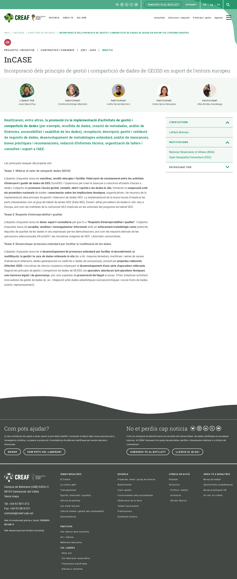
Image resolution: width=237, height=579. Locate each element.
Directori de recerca (41, 33)
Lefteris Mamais (179, 132)
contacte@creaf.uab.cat (18, 513)
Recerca (19, 33)
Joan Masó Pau (27, 104)
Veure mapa (11, 496)
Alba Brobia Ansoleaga (209, 104)
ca (211, 5)
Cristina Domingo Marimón (72, 104)
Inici (7, 33)
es (218, 5)
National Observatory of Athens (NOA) (192, 152)
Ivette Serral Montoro (118, 104)
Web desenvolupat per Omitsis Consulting (24, 530)
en (204, 5)
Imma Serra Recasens (164, 104)
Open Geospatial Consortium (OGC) (190, 157)
